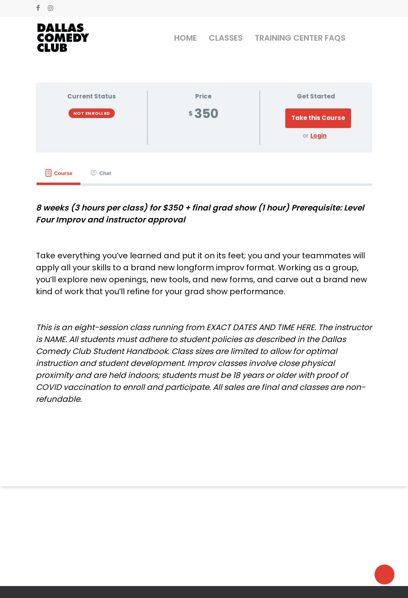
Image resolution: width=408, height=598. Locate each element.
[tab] (58, 173)
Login (318, 136)
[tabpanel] (204, 303)
